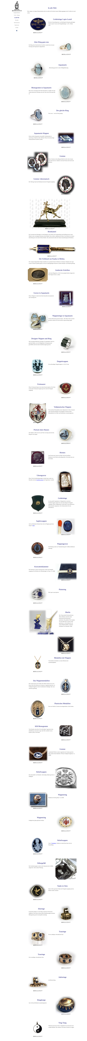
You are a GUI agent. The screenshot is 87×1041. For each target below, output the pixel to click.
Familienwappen (39, 479)
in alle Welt (16, 17)
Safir (34, 525)
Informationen (17, 22)
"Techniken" (53, 843)
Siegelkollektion (17, 12)
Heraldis (16, 20)
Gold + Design (17, 15)
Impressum (17, 25)
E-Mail (16, 27)
